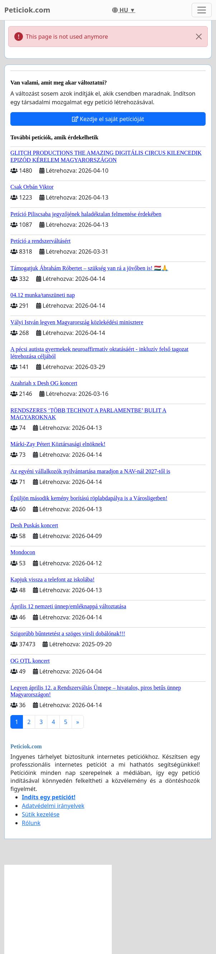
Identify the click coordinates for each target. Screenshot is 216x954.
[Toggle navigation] (202, 10)
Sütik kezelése (40, 814)
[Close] (198, 37)
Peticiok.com (27, 10)
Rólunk (31, 823)
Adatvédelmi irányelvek (53, 806)
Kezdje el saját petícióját (108, 119)
